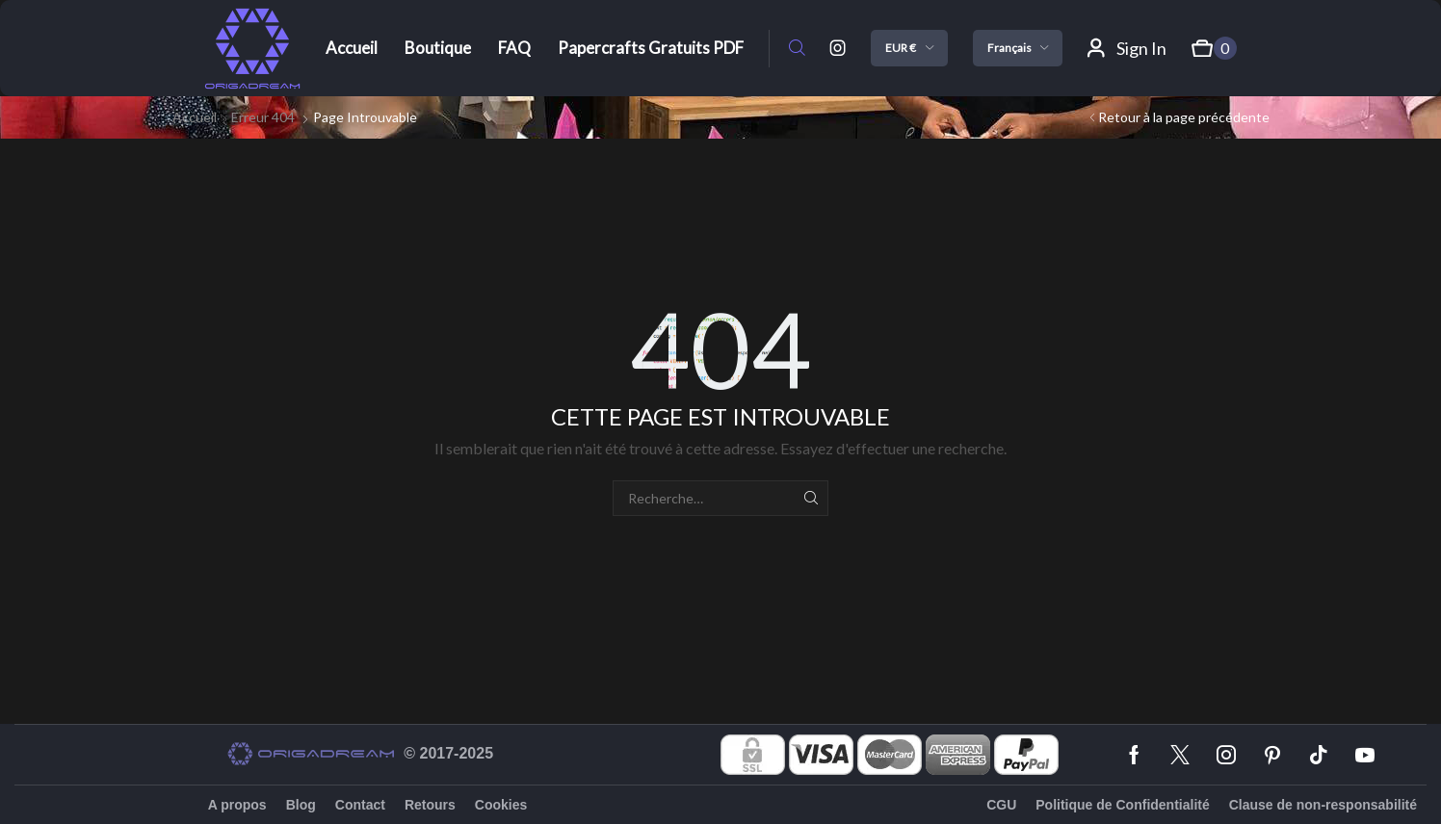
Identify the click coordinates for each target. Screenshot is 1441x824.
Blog (301, 804)
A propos (237, 804)
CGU (1001, 804)
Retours (430, 804)
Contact (360, 804)
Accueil (194, 117)
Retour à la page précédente (1184, 117)
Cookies (501, 804)
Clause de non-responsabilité (1323, 804)
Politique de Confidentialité (1122, 804)
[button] (797, 48)
